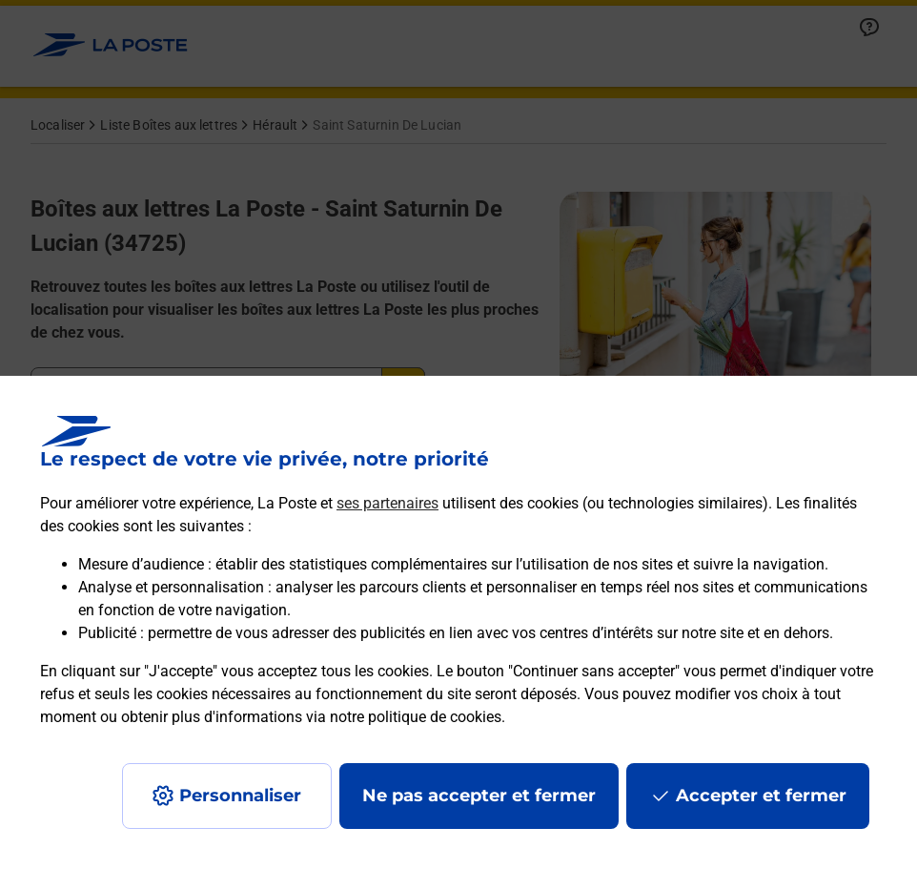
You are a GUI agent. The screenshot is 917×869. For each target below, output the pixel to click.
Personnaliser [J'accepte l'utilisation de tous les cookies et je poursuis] (240, 795)
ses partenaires (387, 503)
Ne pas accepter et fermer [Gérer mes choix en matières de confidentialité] (479, 795)
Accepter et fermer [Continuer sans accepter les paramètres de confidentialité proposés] (761, 795)
